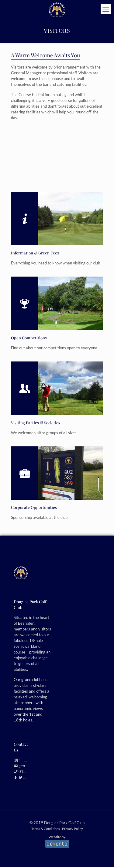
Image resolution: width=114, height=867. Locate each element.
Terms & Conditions (45, 829)
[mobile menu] (106, 9)
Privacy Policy (72, 829)
